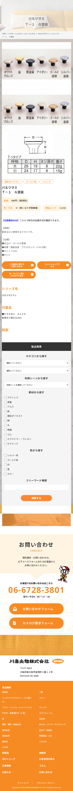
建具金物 (6, 730)
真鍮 (8, 402)
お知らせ (6, 772)
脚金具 (5, 741)
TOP (4, 33)
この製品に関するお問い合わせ (16, 265)
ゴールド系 (11, 460)
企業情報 (6, 765)
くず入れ (43, 741)
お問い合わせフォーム (38, 609)
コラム (42, 765)
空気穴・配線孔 (45, 730)
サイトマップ (23, 783)
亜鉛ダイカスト (13, 415)
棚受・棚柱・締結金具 (11, 724)
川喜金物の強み (46, 758)
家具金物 (6, 735)
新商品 (5, 692)
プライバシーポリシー (46, 783)
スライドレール (45, 713)
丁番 (41, 692)
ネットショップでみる (52, 265)
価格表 (42, 752)
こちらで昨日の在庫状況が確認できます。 (31, 220)
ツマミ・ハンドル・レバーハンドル (21, 33)
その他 (5, 747)
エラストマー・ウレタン (17, 438)
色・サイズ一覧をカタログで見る (16, 274)
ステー (42, 697)
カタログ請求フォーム (38, 623)
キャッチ (43, 707)
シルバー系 (11, 455)
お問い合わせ (45, 772)
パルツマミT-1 (43, 33)
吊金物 (42, 718)
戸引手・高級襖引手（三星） (14, 713)
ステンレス (11, 397)
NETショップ (8, 758)
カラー (9, 473)
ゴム (8, 434)
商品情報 (6, 687)
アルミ (9, 406)
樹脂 (8, 429)
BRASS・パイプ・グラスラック (52, 724)
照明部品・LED (45, 735)
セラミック (11, 443)
